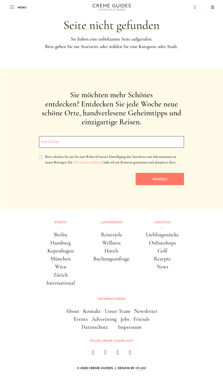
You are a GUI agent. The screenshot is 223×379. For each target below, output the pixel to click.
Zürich (60, 275)
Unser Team (117, 311)
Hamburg (60, 242)
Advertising (104, 319)
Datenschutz (94, 327)
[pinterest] (117, 353)
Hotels (111, 250)
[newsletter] (130, 353)
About (72, 311)
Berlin (60, 234)
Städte (61, 222)
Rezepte (162, 258)
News (162, 266)
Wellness (111, 242)
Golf (162, 250)
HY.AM (141, 368)
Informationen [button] (111, 299)
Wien (60, 266)
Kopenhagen (60, 250)
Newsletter (146, 311)
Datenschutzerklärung (88, 162)
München (60, 258)
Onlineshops (162, 242)
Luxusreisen (112, 222)
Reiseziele (111, 234)
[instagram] (105, 353)
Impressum (130, 327)
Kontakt (92, 311)
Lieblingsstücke (162, 234)
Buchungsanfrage (111, 258)
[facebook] (93, 353)
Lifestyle (162, 222)
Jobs (125, 319)
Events (80, 319)
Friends (141, 319)
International (60, 283)
